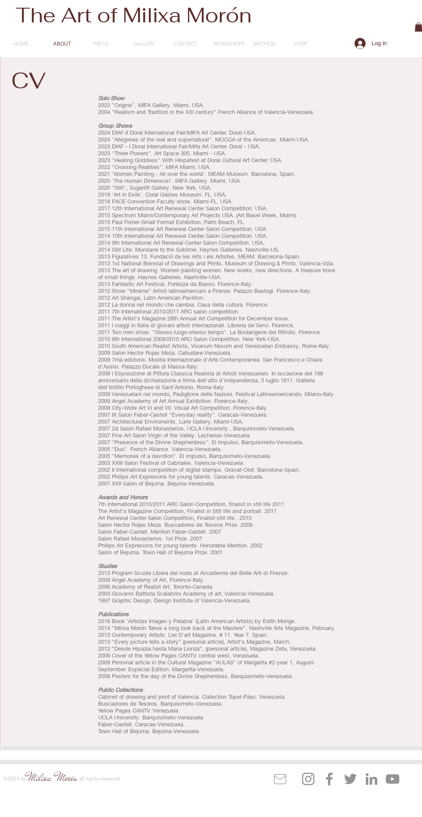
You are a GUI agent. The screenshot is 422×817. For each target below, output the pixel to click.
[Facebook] (329, 779)
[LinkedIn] (371, 779)
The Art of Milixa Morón (133, 15)
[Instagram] (308, 779)
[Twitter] (350, 779)
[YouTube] (392, 779)
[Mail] (280, 779)
